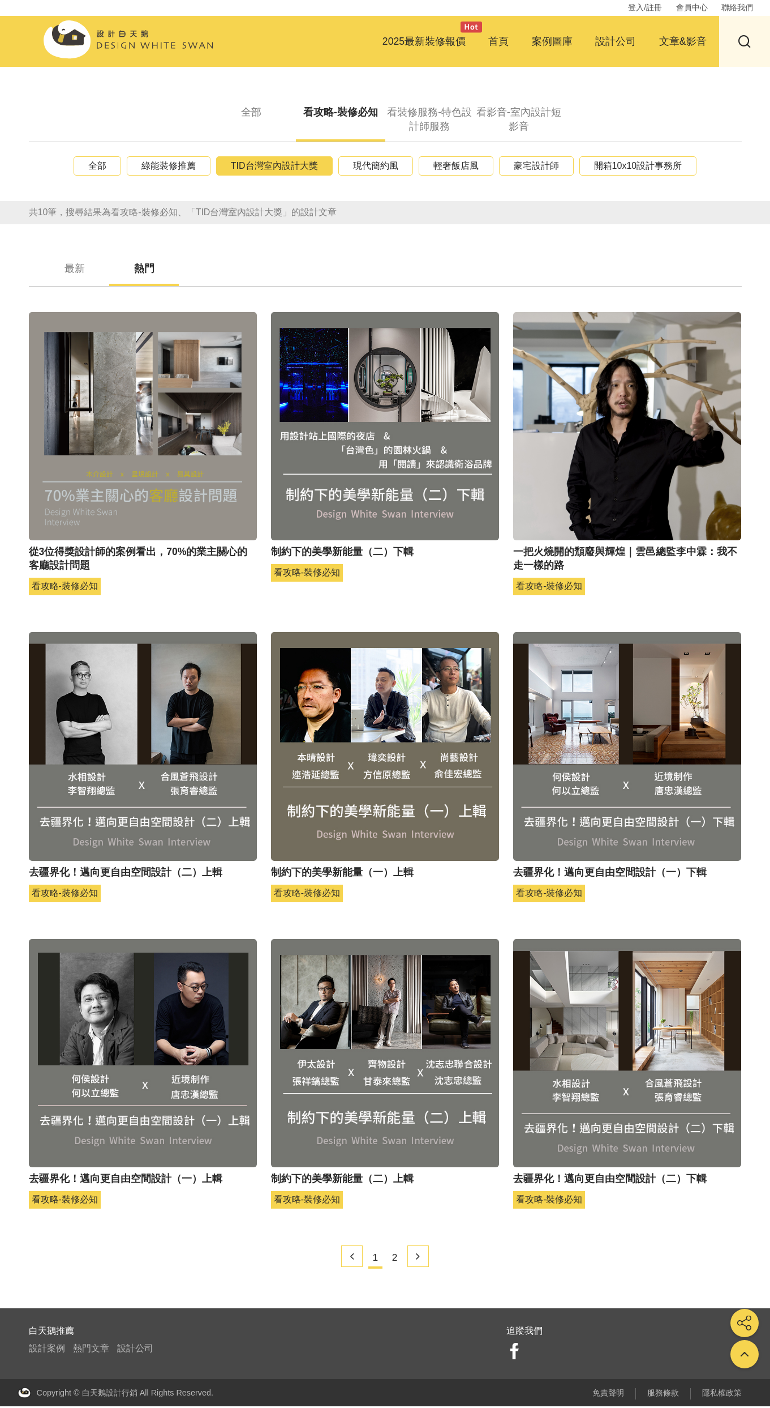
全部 (251, 112)
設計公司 (615, 41)
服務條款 (663, 1394)
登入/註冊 (645, 7)
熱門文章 (91, 1350)
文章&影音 (683, 41)
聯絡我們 (737, 7)
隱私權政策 (722, 1394)
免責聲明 (608, 1394)
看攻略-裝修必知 (340, 112)
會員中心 (692, 7)
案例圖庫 (552, 41)
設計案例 (47, 1350)
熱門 (157, 269)
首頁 (498, 41)
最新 (79, 269)
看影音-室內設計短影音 (518, 119)
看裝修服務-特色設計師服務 (429, 119)
